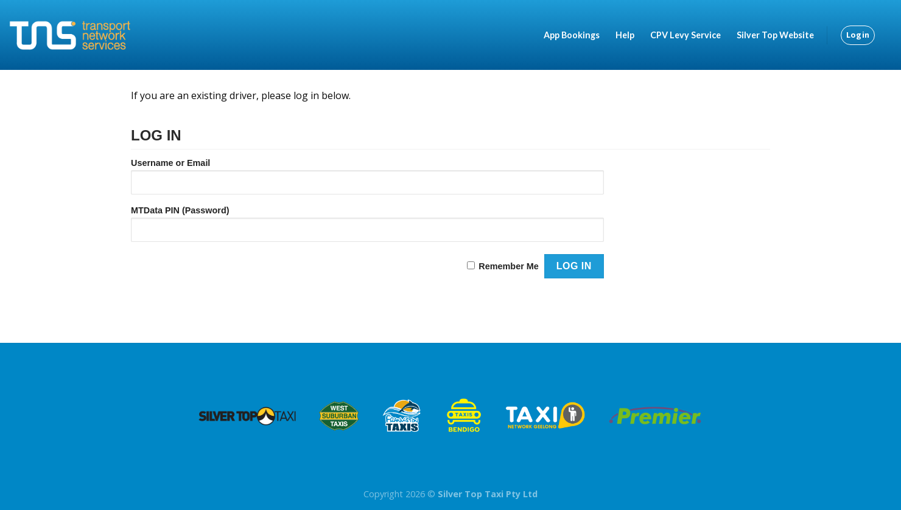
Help (624, 35)
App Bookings (572, 35)
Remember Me (508, 266)
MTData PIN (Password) (180, 210)
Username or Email (170, 163)
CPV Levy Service (685, 35)
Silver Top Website (775, 35)
